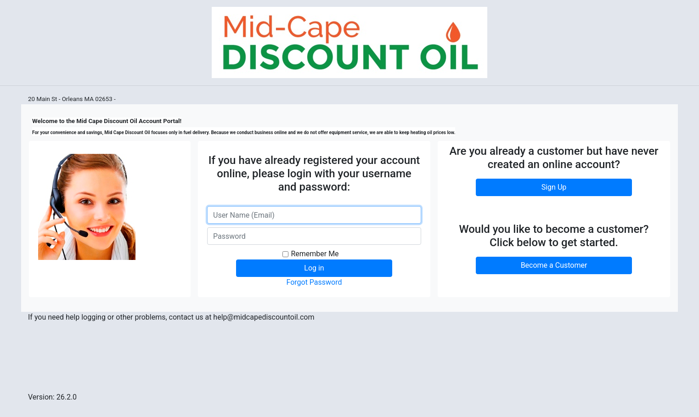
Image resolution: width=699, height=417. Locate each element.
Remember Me (314, 253)
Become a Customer (554, 265)
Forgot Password (314, 282)
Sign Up (554, 187)
